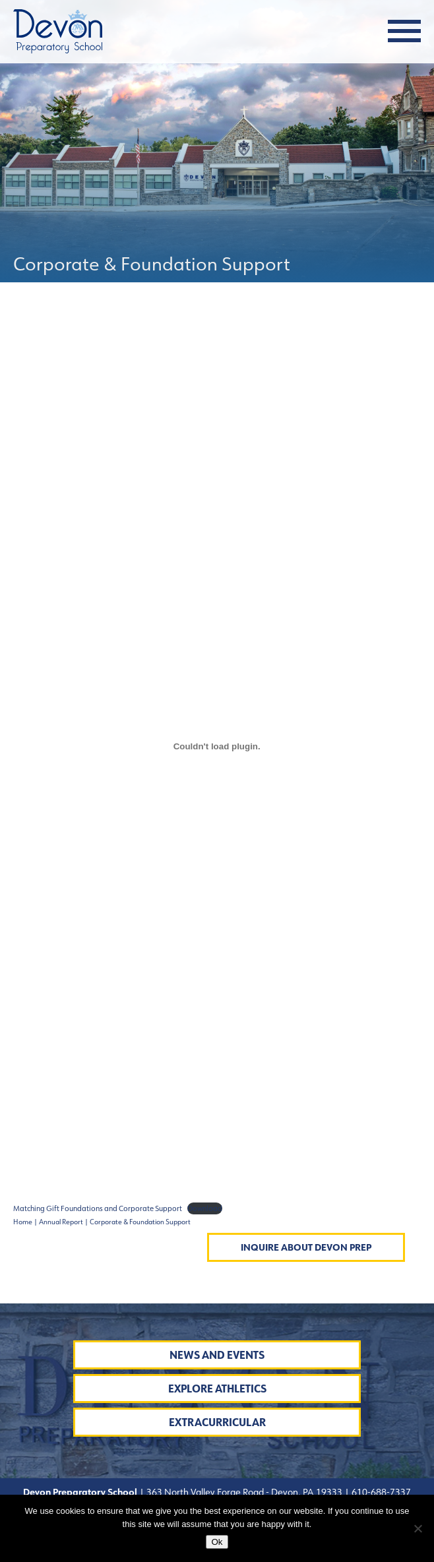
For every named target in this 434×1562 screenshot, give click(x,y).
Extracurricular (217, 1422)
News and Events (217, 1355)
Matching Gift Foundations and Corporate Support (97, 1208)
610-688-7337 (381, 1492)
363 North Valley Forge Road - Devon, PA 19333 (243, 1492)
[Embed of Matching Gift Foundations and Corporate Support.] (216, 746)
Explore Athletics (217, 1388)
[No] (417, 1528)
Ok (216, 1542)
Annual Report (61, 1222)
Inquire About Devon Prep (306, 1247)
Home (22, 1222)
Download (204, 1208)
